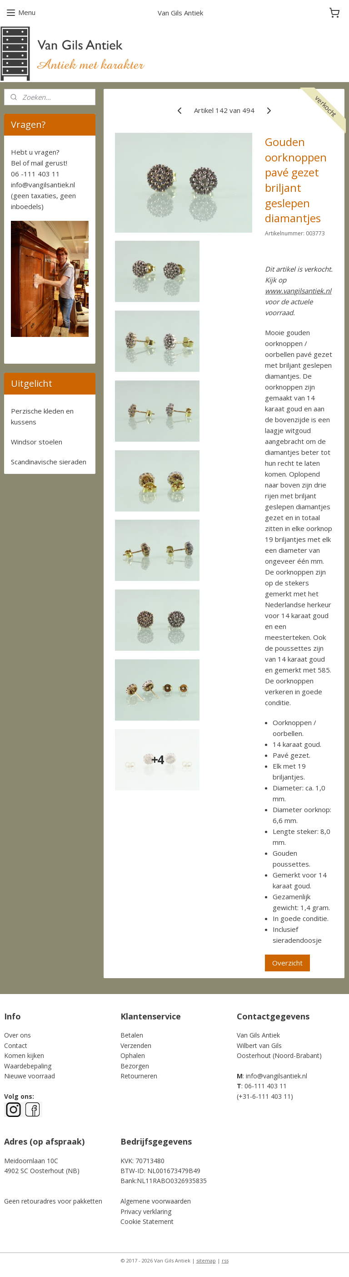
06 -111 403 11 (35, 173)
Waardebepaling (27, 1066)
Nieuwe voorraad (29, 1076)
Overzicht (288, 962)
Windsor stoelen (36, 441)
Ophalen (132, 1055)
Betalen (131, 1035)
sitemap (206, 1260)
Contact (15, 1045)
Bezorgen (134, 1066)
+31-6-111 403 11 (265, 1096)
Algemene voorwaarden (155, 1201)
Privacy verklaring (145, 1211)
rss (225, 1260)
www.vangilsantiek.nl (298, 290)
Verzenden (135, 1045)
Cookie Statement (147, 1221)
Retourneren (138, 1076)
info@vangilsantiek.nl (43, 184)
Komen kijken (24, 1055)
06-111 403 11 (265, 1086)
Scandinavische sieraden (48, 461)
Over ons (17, 1035)
